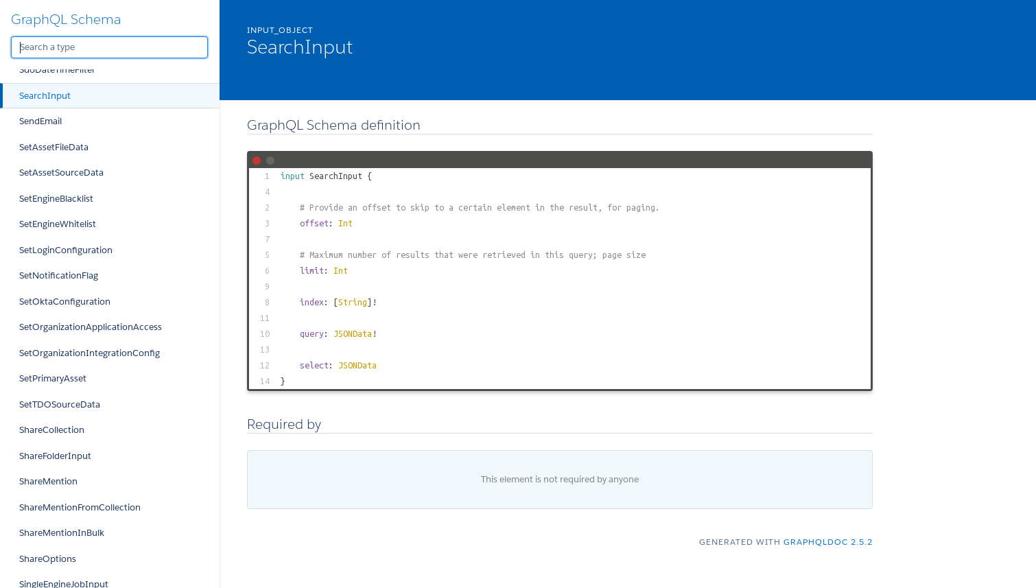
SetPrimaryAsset (52, 378)
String (352, 302)
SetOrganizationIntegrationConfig (89, 353)
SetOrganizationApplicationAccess (90, 327)
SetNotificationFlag (58, 275)
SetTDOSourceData (59, 404)
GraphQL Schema (66, 19)
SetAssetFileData (54, 147)
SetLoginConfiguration (66, 250)
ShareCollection (51, 430)
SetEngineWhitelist (57, 224)
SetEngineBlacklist (56, 198)
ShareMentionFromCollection (80, 507)
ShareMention (48, 481)
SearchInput (45, 96)
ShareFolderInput (55, 456)
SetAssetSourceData (61, 172)
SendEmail (40, 121)
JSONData (352, 333)
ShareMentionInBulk (61, 533)
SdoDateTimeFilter (57, 69)
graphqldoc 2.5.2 (828, 542)
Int (345, 223)
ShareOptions (47, 559)
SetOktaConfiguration (64, 301)
